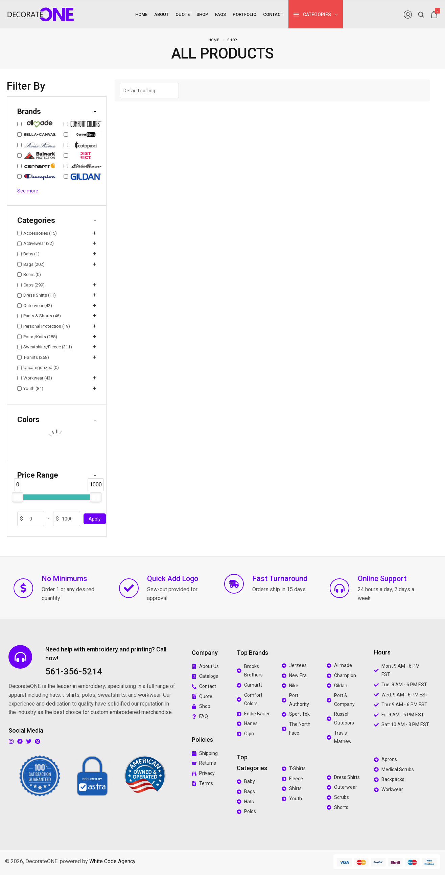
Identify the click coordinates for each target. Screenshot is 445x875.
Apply (95, 519)
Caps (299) (31, 284)
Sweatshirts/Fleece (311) (44, 346)
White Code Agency (112, 861)
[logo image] (40, 14)
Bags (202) (31, 264)
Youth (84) (30, 388)
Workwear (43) (34, 378)
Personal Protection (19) (43, 326)
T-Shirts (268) (33, 357)
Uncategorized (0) (38, 367)
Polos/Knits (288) (37, 336)
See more (27, 190)
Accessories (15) (37, 233)
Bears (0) (29, 274)
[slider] (17, 497)
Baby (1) (28, 253)
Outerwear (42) (34, 305)
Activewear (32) (35, 243)
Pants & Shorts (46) (39, 315)
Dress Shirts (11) (36, 295)
